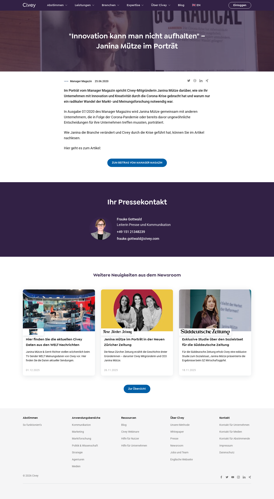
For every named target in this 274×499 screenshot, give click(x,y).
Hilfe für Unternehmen (134, 445)
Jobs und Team (179, 452)
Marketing (78, 431)
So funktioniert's (32, 424)
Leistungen (84, 5)
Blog (181, 5)
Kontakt (224, 418)
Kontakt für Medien (230, 431)
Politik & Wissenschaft (85, 445)
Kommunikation (81, 424)
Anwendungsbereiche (86, 418)
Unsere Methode (180, 424)
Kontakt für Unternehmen (234, 424)
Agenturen (78, 459)
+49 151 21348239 (131, 232)
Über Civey (160, 5)
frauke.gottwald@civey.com (138, 239)
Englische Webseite (181, 459)
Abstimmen (57, 5)
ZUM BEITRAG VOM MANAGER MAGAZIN (137, 162)
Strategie (77, 452)
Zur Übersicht (137, 388)
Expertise (135, 5)
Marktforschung (81, 438)
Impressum (226, 445)
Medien (76, 466)
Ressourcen (128, 418)
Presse (174, 438)
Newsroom (176, 445)
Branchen (110, 5)
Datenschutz (226, 452)
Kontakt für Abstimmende (234, 438)
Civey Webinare (130, 431)
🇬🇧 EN (196, 5)
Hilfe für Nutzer (130, 438)
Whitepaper (177, 431)
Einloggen (239, 5)
